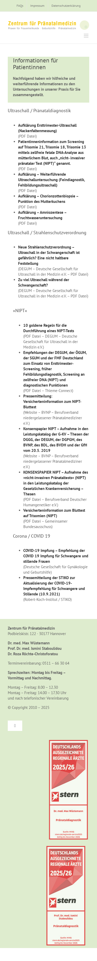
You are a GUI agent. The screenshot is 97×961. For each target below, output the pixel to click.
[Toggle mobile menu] (86, 35)
